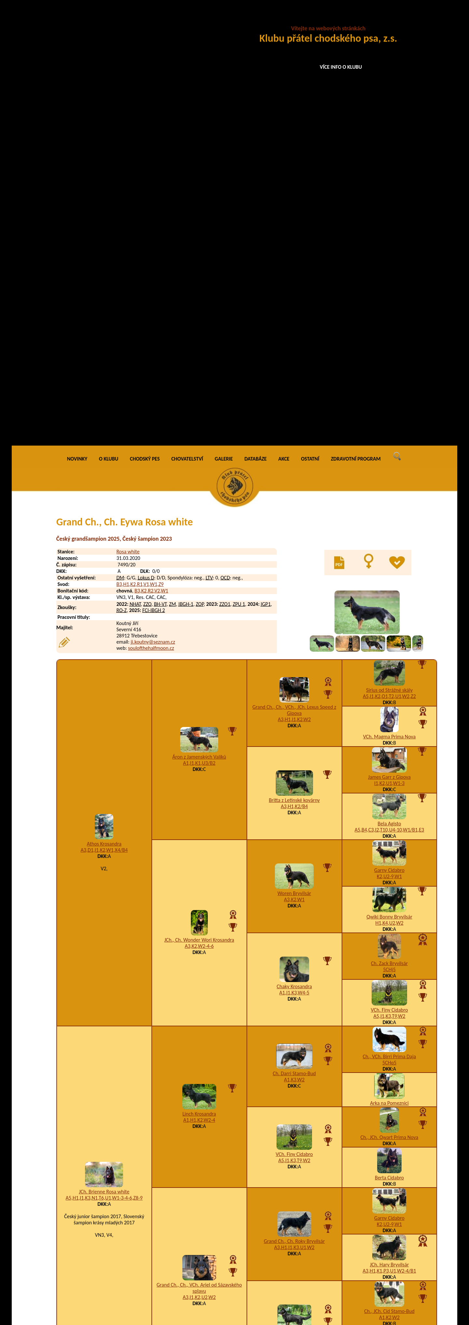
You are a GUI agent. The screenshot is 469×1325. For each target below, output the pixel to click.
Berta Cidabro (389, 738)
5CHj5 (389, 530)
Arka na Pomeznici (389, 664)
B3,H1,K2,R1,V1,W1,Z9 (139, 145)
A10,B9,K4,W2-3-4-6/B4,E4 (313, 1038)
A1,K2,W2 (389, 878)
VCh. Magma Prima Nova (389, 297)
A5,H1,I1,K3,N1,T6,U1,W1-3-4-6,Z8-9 (104, 758)
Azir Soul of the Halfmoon (113, 1288)
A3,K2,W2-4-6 (199, 507)
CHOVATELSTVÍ (187, 19)
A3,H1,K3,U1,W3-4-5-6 (330, 1213)
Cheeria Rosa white (106, 1200)
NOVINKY (77, 19)
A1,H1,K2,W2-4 (199, 680)
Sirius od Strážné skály (389, 251)
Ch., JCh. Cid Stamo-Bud (389, 872)
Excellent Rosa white (107, 1090)
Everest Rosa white (105, 1077)
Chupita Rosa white (106, 1226)
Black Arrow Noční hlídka (94, 1243)
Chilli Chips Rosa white (109, 1174)
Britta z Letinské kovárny (294, 361)
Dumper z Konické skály (93, 1142)
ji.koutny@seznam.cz (153, 202)
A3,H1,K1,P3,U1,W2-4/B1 (389, 831)
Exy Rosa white (101, 1103)
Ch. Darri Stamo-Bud (294, 634)
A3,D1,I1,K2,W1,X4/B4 (104, 410)
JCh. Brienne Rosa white (104, 752)
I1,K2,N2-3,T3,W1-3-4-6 (304, 1187)
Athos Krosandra (104, 404)
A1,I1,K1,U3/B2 (199, 324)
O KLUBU (108, 19)
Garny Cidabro (389, 431)
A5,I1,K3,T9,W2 (389, 577)
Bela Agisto (389, 384)
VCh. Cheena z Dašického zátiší (389, 918)
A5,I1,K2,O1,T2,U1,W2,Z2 (389, 257)
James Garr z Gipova (389, 338)
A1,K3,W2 (294, 640)
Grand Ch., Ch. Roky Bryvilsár (294, 802)
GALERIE (224, 19)
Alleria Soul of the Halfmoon (115, 1301)
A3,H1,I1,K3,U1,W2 (294, 808)
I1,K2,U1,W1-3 (389, 344)
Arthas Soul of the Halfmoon (116, 1275)
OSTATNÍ (310, 19)
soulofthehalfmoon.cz (151, 209)
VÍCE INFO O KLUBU (341, 67)
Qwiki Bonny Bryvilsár (389, 477)
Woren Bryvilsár (294, 454)
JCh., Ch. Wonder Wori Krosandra (199, 500)
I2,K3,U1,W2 (389, 924)
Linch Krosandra (199, 674)
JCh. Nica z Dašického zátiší (294, 895)
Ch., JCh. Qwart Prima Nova (389, 698)
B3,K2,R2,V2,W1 (151, 151)
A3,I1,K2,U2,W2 (199, 858)
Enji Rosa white (102, 1064)
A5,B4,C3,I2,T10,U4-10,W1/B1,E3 (389, 390)
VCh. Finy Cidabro (389, 570)
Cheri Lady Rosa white (109, 1213)
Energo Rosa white (105, 1051)
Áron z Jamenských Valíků (199, 317)
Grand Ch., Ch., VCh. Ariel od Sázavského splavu (199, 848)
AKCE (284, 19)
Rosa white (127, 112)
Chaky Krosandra (294, 547)
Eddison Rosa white (106, 1025)
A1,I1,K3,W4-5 (294, 553)
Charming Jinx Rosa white (112, 1187)
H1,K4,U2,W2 (389, 483)
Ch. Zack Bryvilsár (389, 524)
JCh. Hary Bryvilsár (389, 825)
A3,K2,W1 (294, 460)
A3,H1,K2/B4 (294, 367)
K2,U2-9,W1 (389, 437)
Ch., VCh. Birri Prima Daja (389, 617)
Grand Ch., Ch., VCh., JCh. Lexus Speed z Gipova (294, 270)
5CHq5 (389, 623)
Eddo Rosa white (103, 1038)
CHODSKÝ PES (145, 19)
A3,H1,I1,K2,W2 (294, 280)
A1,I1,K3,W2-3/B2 (294, 901)
